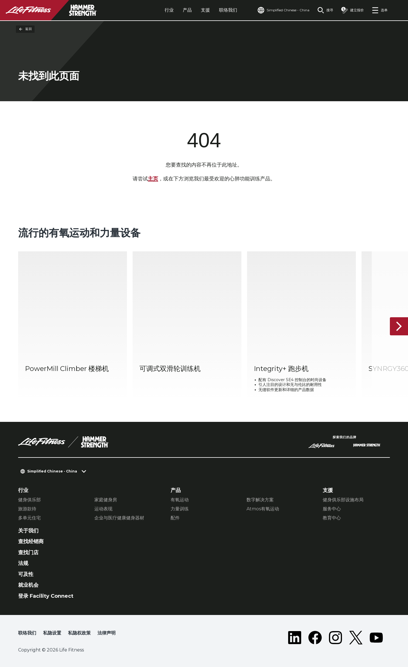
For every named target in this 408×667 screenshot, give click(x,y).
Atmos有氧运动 (262, 508)
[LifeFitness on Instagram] (335, 637)
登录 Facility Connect (45, 596)
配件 (175, 518)
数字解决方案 (260, 499)
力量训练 (180, 508)
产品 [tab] (187, 10)
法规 (23, 563)
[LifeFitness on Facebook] (315, 637)
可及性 (25, 574)
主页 (153, 179)
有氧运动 (180, 499)
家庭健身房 (105, 499)
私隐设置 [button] (52, 633)
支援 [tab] (205, 10)
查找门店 (28, 552)
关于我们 (28, 531)
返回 (25, 29)
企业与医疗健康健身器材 (119, 518)
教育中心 (332, 518)
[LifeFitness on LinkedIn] (294, 637)
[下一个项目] (399, 326)
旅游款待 (27, 508)
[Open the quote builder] (352, 10)
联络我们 (228, 10)
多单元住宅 (29, 518)
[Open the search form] (325, 10)
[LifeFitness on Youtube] (376, 637)
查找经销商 (31, 541)
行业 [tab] (169, 10)
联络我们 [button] (27, 633)
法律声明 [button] (106, 633)
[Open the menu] (379, 10)
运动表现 (103, 508)
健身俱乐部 (29, 499)
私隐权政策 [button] (79, 633)
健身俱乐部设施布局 (343, 499)
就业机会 (28, 585)
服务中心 (332, 508)
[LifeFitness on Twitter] (356, 637)
